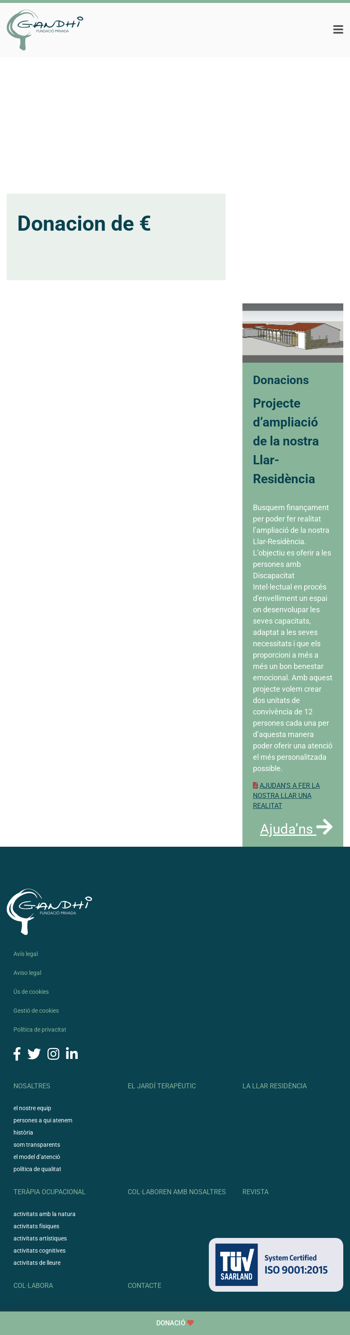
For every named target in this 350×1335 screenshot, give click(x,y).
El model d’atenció (36, 1156)
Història (23, 1132)
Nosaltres (31, 1086)
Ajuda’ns (296, 829)
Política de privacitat (39, 1029)
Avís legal (25, 954)
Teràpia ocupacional (49, 1192)
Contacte (144, 1286)
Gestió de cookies (36, 1010)
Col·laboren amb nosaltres (177, 1192)
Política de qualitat (37, 1169)
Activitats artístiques (40, 1238)
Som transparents (36, 1144)
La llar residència (274, 1086)
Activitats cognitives (39, 1250)
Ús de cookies (31, 991)
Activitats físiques (36, 1226)
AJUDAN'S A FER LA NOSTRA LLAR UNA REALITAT (286, 796)
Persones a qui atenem (42, 1120)
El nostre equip (32, 1108)
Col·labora (33, 1286)
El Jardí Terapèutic (162, 1086)
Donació (175, 1323)
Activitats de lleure (37, 1262)
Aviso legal (27, 972)
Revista (255, 1192)
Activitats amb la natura (44, 1214)
